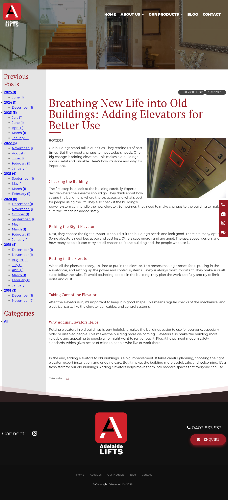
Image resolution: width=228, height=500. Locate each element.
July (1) (17, 117)
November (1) (22, 148)
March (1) (19, 133)
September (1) (23, 178)
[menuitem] (80, 474)
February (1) (21, 163)
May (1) (17, 184)
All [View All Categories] (67, 378)
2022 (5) (10, 143)
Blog (192, 14)
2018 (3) (10, 290)
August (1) (20, 153)
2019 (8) (10, 245)
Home (110, 14)
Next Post (215, 92)
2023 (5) (10, 113)
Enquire (211, 439)
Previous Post (192, 92)
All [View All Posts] (6, 321)
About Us (130, 14)
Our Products (164, 14)
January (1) (20, 138)
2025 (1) (10, 92)
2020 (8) (10, 199)
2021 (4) (10, 173)
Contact (212, 14)
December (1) (22, 107)
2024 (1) (10, 102)
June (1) (18, 97)
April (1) (17, 128)
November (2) (23, 301)
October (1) (20, 214)
